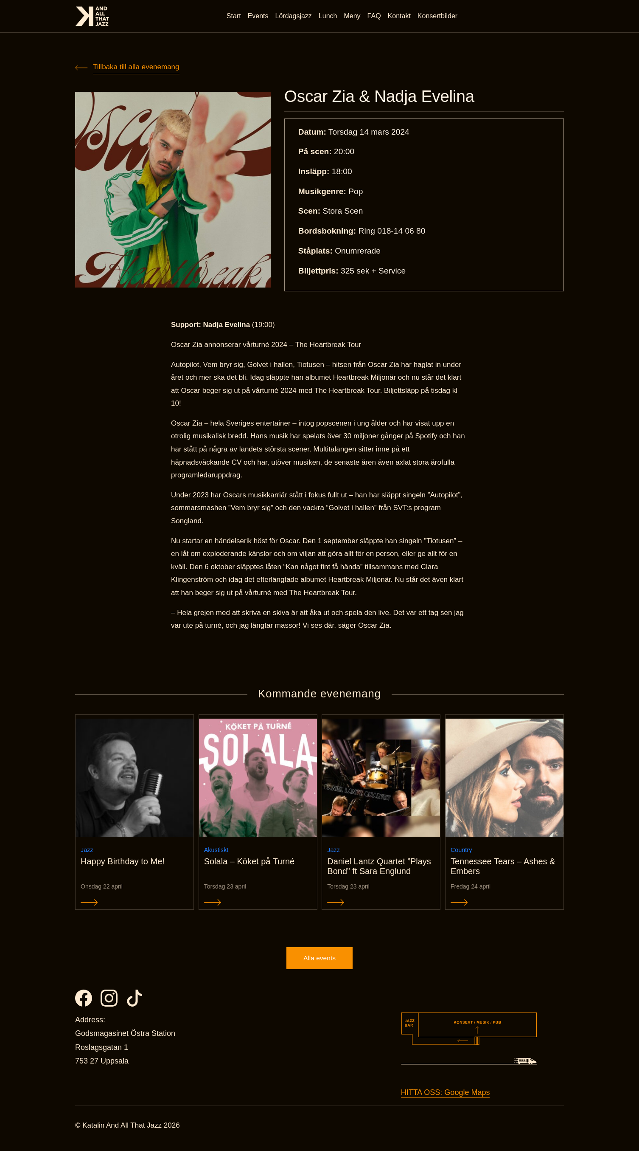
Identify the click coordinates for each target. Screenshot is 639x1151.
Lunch (329, 16)
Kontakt (400, 16)
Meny (353, 16)
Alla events (319, 964)
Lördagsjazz (294, 16)
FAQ (375, 16)
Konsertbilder (438, 16)
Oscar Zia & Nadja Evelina (385, 97)
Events (259, 16)
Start (234, 16)
